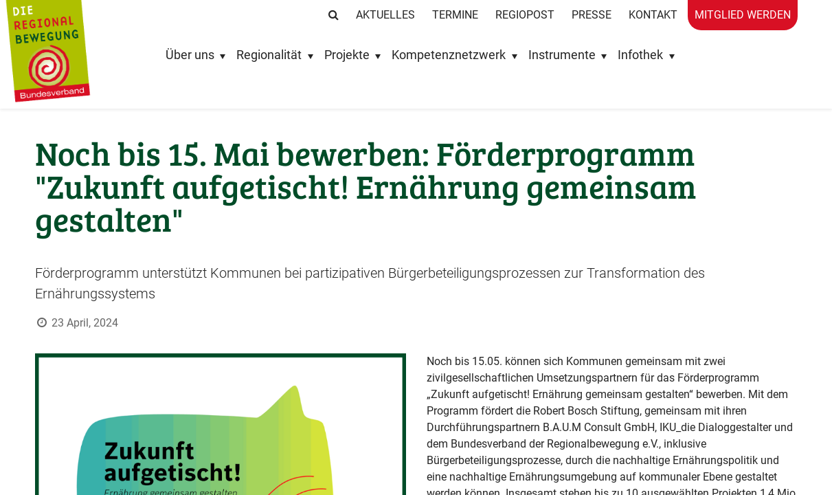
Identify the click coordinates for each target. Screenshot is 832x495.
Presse (591, 14)
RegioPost (524, 14)
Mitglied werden (743, 14)
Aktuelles (385, 14)
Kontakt (653, 14)
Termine (455, 14)
